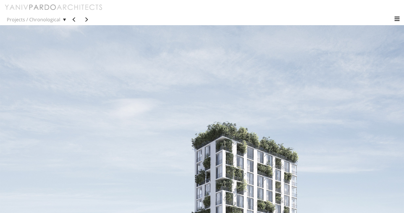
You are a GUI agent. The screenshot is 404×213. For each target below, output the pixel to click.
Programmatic (287, 11)
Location (359, 11)
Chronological (217, 11)
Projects (130, 11)
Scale (315, 11)
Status (336, 11)
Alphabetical (252, 11)
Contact (178, 11)
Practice (155, 11)
